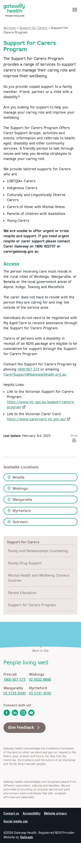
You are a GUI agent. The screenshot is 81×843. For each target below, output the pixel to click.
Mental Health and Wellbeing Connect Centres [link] (39, 578)
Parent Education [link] (22, 593)
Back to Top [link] (40, 649)
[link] (14, 9)
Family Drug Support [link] (25, 563)
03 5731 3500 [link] (40, 693)
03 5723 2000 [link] (14, 693)
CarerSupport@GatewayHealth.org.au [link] (34, 374)
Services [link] (9, 28)
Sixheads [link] (26, 837)
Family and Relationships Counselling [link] (38, 551)
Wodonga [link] (17, 488)
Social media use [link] (15, 821)
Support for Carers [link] (33, 28)
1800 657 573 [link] (28, 369)
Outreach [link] (17, 522)
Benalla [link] (15, 477)
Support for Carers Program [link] (32, 605)
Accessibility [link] (31, 813)
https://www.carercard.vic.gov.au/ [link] (36, 419)
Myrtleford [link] (19, 511)
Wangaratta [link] (19, 499)
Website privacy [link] (55, 813)
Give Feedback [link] (24, 727)
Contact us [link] (11, 813)
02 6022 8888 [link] (40, 679)
